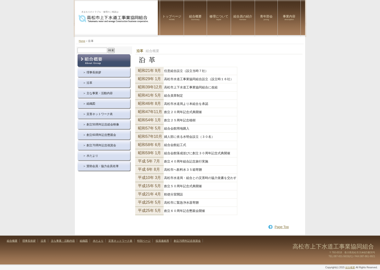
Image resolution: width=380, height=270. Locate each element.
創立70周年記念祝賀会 (187, 240)
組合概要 (195, 18)
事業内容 (289, 18)
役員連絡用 (162, 240)
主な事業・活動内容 (63, 240)
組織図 (84, 240)
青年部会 (266, 18)
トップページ (171, 18)
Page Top (282, 227)
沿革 (43, 240)
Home (82, 41)
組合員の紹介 (242, 18)
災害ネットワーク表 (120, 240)
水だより (98, 240)
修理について (218, 18)
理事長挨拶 (29, 240)
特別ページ (143, 240)
